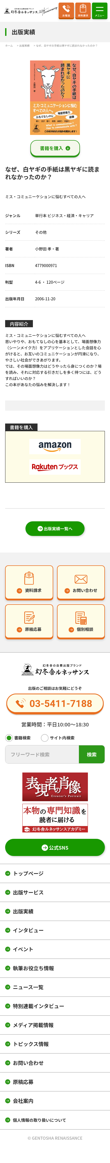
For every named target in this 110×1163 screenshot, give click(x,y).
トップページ (28, 873)
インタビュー (28, 930)
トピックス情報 (31, 1044)
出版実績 (23, 911)
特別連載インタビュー (38, 1006)
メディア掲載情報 (33, 1025)
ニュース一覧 (28, 987)
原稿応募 (23, 1081)
